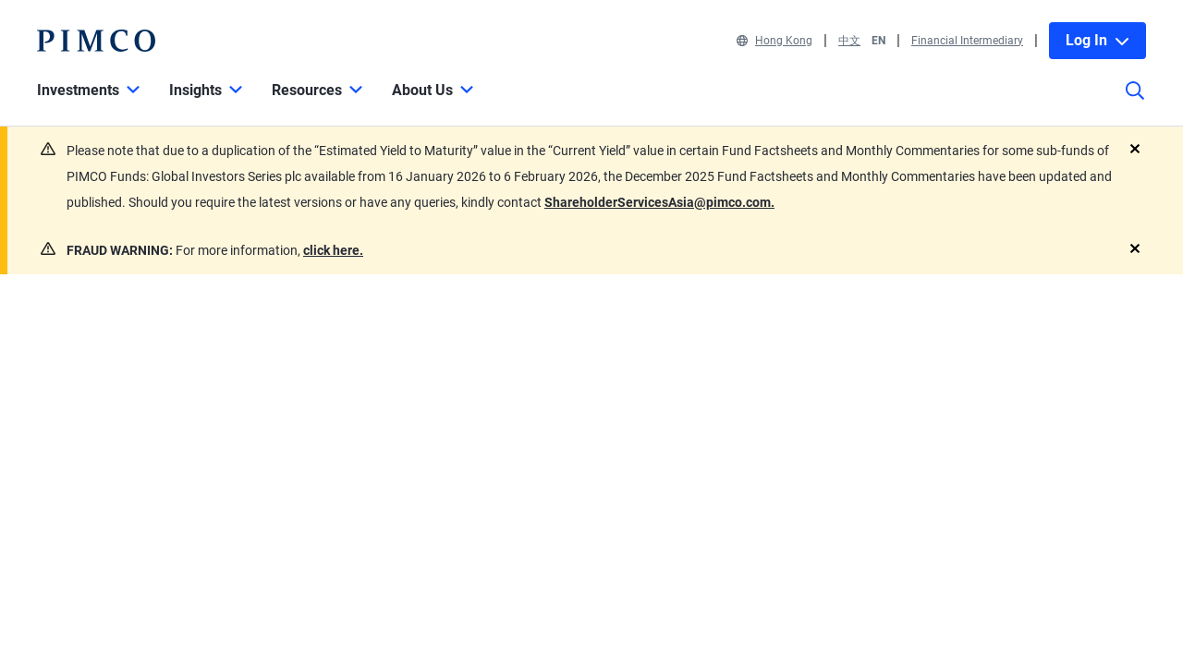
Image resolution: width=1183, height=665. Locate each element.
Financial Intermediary (967, 40)
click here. (333, 250)
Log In (1097, 40)
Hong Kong (774, 40)
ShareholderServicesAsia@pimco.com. (659, 202)
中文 (849, 40)
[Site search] (1135, 103)
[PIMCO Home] (96, 41)
